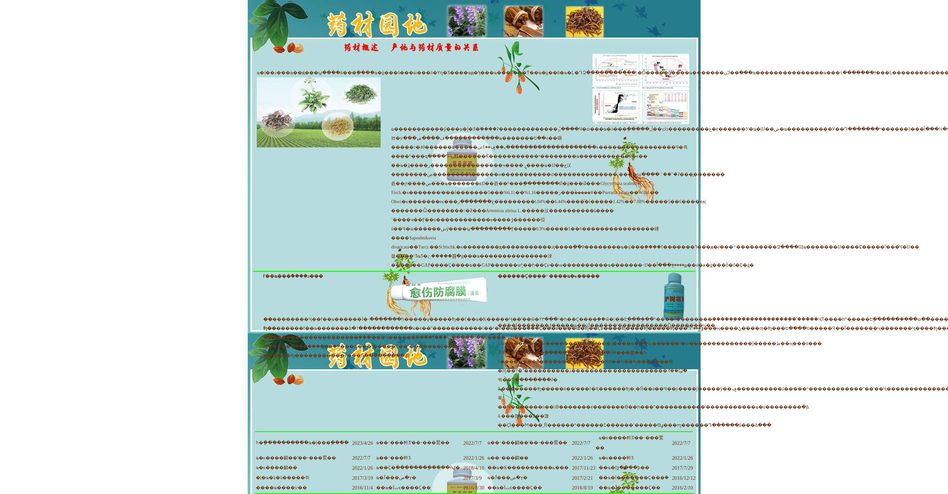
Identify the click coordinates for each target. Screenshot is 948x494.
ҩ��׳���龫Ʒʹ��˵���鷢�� (413, 442)
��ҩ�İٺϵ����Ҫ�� (403, 487)
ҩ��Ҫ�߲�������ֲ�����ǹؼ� (418, 467)
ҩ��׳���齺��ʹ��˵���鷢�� (527, 442)
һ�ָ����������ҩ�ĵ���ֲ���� (302, 442)
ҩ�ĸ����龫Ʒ (616, 457)
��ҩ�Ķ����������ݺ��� (528, 467)
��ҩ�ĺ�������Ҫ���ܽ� (634, 477)
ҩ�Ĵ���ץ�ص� (396, 477)
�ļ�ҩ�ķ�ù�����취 (283, 477)
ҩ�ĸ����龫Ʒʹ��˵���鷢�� (629, 442)
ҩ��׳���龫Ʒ (393, 457)
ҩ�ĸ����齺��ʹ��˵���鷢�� (296, 457)
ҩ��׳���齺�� (507, 457)
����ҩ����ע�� (281, 487)
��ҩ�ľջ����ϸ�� (624, 467)
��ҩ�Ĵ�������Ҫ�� (629, 487)
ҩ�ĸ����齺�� (276, 467)
